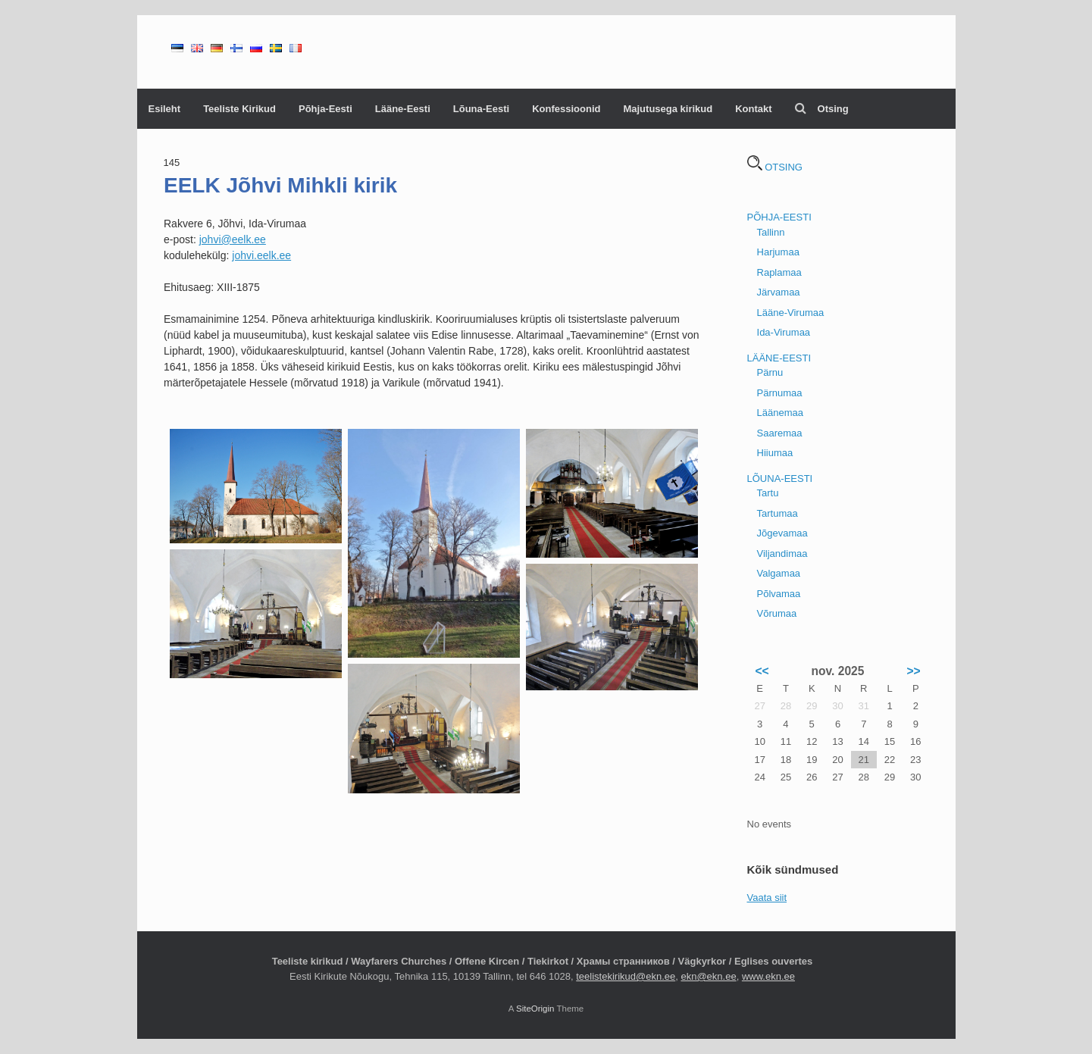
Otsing (822, 108)
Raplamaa (779, 272)
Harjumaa (778, 252)
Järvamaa (778, 292)
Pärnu (770, 372)
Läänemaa (780, 412)
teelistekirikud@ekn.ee (625, 976)
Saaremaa (780, 433)
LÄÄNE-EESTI (779, 358)
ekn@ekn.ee (708, 976)
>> (913, 671)
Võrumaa (777, 613)
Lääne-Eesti (402, 108)
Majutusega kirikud (667, 108)
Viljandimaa (782, 553)
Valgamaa (779, 573)
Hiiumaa (775, 452)
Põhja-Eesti (325, 108)
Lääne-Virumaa (790, 312)
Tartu (768, 493)
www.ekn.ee (768, 976)
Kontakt (753, 108)
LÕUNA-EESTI (780, 478)
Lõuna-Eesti (481, 108)
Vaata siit (767, 897)
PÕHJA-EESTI (779, 217)
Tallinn (771, 232)
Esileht (165, 108)
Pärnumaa (780, 393)
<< (761, 671)
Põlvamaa (779, 593)
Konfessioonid (566, 108)
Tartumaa (777, 513)
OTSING (775, 167)
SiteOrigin (535, 1008)
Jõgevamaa (782, 533)
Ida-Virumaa (784, 332)
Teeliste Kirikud (239, 108)
